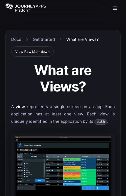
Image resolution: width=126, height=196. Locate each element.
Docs (16, 39)
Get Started (44, 39)
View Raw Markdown (32, 52)
